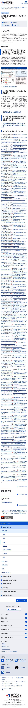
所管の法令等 (14, 633)
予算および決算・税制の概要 (9, 591)
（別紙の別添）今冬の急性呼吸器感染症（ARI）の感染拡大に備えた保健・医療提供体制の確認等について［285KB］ (14, 417)
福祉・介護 (4, 561)
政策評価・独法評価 (7, 595)
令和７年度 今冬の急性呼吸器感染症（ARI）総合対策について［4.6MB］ (13, 467)
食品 (4, 538)
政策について (14, 622)
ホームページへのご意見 (7, 689)
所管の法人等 (5, 646)
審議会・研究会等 (7, 583)
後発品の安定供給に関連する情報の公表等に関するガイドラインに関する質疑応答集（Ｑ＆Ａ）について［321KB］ (13, 286)
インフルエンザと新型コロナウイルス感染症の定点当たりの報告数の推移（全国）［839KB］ (14, 458)
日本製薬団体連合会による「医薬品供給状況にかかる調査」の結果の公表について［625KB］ (13, 227)
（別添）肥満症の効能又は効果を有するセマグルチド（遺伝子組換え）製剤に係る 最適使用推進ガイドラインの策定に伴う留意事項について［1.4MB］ (14, 255)
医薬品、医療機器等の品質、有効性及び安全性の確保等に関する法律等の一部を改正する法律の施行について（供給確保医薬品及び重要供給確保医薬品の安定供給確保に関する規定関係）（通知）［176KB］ (14, 443)
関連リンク (16, 25)
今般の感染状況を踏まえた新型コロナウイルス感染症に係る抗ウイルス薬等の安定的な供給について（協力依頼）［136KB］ (14, 299)
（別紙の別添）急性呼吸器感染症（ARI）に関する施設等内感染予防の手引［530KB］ (14, 421)
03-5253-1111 (14, 702)
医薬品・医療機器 (7, 549)
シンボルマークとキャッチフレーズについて (7, 682)
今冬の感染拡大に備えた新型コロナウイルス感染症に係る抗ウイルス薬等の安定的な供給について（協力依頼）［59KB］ (14, 307)
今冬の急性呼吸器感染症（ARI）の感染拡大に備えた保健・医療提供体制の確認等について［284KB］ (14, 476)
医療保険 (5, 546)
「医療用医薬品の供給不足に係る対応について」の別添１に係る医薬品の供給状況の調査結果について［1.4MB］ (13, 188)
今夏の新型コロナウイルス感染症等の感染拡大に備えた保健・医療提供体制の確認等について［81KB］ (14, 374)
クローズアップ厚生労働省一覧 (9, 651)
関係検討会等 (7, 25)
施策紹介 (15, 22)
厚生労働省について (14, 626)
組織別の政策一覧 (7, 576)
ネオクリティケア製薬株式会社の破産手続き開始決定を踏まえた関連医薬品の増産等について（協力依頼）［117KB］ (14, 390)
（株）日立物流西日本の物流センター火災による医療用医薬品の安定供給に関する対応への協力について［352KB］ (14, 172)
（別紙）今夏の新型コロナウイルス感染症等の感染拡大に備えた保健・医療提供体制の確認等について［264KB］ (14, 378)
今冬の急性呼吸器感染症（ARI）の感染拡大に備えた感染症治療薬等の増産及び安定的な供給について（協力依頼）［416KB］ (13, 449)
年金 (3, 568)
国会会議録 (5, 587)
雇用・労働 (4, 565)
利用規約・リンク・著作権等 (7, 678)
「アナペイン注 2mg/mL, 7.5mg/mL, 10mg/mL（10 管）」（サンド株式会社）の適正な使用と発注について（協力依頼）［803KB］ (13, 290)
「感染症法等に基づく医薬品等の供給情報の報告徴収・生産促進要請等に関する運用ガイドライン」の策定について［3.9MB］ (14, 274)
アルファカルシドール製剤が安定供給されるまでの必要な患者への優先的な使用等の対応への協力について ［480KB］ (14, 149)
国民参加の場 (14, 609)
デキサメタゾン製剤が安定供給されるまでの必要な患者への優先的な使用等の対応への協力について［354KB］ (13, 163)
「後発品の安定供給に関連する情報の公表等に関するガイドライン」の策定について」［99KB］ (13, 265)
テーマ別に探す (14, 614)
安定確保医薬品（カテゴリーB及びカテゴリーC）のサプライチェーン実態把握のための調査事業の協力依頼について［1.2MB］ (14, 210)
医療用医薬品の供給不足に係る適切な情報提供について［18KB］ (14, 142)
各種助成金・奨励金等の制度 (9, 580)
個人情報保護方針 (20, 677)
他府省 (3, 644)
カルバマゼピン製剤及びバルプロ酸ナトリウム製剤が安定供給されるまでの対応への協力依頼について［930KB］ (14, 179)
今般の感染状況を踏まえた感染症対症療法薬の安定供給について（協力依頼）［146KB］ (14, 322)
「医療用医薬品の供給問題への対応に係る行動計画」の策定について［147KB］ (14, 394)
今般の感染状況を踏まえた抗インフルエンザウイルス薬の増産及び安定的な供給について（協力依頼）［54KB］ (13, 339)
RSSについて (19, 685)
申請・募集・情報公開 (14, 637)
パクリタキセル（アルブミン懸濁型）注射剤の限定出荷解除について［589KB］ (14, 200)
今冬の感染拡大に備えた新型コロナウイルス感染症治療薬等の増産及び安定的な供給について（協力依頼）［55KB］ (14, 311)
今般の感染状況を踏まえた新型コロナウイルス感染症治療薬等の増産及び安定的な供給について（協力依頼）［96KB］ (14, 383)
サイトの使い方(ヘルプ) (7, 685)
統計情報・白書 (14, 629)
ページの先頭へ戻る (23, 486)
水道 (4, 557)
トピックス (6, 22)
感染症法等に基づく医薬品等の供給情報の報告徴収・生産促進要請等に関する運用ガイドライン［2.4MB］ (13, 279)
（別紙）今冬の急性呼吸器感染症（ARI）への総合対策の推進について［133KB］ (14, 405)
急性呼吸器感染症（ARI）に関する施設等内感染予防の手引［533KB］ (14, 481)
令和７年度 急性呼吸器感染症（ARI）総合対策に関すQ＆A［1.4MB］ (13, 472)
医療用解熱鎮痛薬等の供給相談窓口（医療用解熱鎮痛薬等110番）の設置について (13, 125)
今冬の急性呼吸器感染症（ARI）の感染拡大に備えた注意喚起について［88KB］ (14, 454)
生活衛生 (5, 553)
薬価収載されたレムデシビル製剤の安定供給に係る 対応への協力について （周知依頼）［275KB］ (14, 167)
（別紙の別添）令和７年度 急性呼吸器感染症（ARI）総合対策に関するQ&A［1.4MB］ (13, 412)
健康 (4, 534)
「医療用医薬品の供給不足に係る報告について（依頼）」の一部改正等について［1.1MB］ (13, 366)
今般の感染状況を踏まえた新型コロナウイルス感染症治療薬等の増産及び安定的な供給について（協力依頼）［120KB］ (13, 295)
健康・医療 (4, 530)
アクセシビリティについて (21, 682)
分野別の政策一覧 (7, 527)
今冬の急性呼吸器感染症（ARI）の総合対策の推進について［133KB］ (14, 463)
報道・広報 (14, 618)
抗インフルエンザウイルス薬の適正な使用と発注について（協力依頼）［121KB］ (13, 357)
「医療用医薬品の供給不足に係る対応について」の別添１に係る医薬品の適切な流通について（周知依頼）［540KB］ (14, 184)
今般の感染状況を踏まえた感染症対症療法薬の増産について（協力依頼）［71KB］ (13, 326)
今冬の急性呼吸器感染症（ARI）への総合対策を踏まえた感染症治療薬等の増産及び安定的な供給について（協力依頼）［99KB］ (14, 426)
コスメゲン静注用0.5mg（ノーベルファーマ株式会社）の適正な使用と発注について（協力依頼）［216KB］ (13, 362)
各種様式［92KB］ (17, 271)
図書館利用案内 (6, 649)
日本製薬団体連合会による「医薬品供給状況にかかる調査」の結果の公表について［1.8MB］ (13, 192)
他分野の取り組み (6, 572)
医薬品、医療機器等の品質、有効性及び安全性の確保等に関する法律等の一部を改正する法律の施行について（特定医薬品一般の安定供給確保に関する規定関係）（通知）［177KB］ (13, 431)
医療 (4, 542)
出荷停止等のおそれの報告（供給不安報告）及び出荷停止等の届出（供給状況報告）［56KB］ (14, 437)
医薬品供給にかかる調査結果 (12, 112)
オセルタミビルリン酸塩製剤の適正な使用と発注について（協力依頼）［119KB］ (13, 353)
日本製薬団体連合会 (7, 502)
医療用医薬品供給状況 (10, 87)
